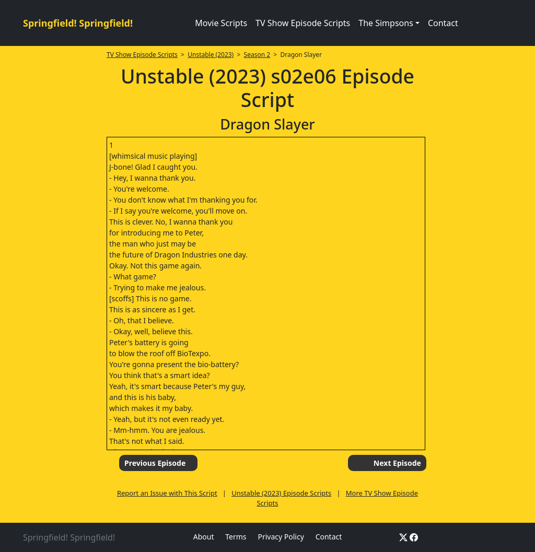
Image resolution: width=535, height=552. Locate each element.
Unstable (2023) (211, 54)
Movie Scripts (221, 23)
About (203, 537)
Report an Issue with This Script (167, 493)
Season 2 (257, 54)
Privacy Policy (281, 537)
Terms (235, 537)
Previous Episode (154, 463)
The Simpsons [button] (385, 23)
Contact (443, 23)
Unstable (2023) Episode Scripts (281, 493)
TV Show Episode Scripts (302, 23)
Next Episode (397, 463)
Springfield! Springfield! (78, 23)
